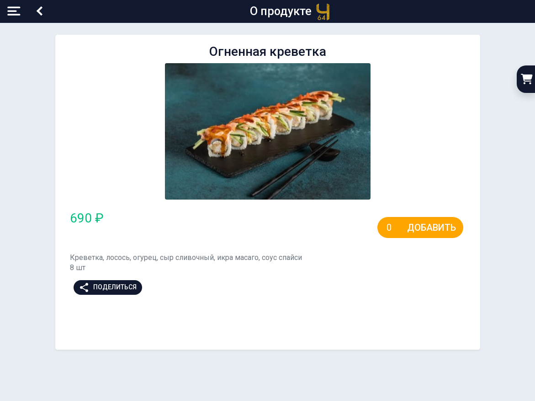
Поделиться (108, 287)
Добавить (431, 227)
